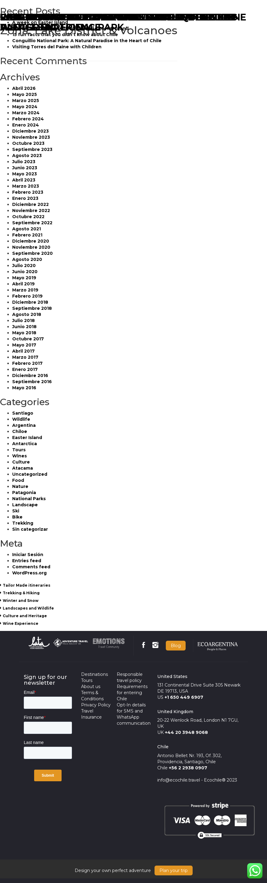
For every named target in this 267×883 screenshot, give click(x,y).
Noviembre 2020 (31, 247)
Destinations (94, 674)
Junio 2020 (24, 271)
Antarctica (24, 443)
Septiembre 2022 (32, 222)
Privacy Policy (96, 705)
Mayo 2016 (24, 387)
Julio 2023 (23, 161)
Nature (20, 486)
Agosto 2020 (27, 259)
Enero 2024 (25, 125)
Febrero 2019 (27, 296)
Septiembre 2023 (32, 149)
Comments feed (31, 567)
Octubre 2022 (28, 216)
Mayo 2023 (24, 174)
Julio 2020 (24, 265)
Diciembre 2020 (30, 241)
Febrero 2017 (27, 363)
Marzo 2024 (26, 112)
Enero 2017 (25, 369)
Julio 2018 (23, 320)
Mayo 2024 (24, 106)
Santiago (22, 413)
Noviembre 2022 (31, 210)
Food (18, 480)
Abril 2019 (23, 284)
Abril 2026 (24, 88)
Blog (176, 645)
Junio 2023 (24, 167)
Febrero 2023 (27, 192)
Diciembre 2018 (30, 302)
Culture (21, 462)
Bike (17, 517)
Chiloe (19, 431)
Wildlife (21, 419)
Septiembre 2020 (32, 253)
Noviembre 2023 (31, 137)
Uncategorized (29, 474)
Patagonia (24, 492)
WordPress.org (29, 573)
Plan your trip (173, 870)
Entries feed (26, 560)
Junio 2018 (24, 326)
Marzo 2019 (25, 290)
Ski (15, 511)
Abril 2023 (23, 180)
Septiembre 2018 (32, 308)
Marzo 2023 (25, 186)
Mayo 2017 (24, 345)
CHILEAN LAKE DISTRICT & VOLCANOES (93, 17)
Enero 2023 (25, 198)
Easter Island (27, 437)
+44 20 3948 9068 (186, 732)
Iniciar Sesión (27, 554)
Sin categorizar (30, 529)
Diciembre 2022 (30, 204)
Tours (19, 449)
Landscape (25, 504)
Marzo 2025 (25, 100)
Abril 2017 (23, 351)
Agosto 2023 (27, 155)
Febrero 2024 (28, 119)
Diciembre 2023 (30, 131)
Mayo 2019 (24, 277)
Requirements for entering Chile (132, 693)
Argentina (24, 425)
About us (90, 686)
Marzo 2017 (25, 357)
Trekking (22, 523)
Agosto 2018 (26, 314)
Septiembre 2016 (32, 381)
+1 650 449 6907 (184, 697)
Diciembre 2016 (30, 375)
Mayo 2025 (24, 94)
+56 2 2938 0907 (188, 768)
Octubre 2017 (28, 339)
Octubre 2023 (28, 143)
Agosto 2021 (26, 229)
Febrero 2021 (27, 235)
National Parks (29, 498)
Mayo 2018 (24, 332)
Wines (19, 456)
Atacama (22, 468)
